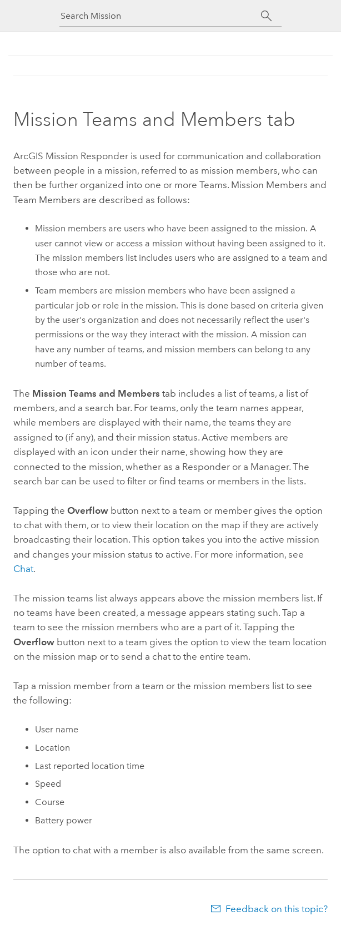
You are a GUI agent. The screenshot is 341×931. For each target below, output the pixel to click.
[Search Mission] (160, 16)
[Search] (266, 16)
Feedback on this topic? (276, 908)
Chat (23, 568)
